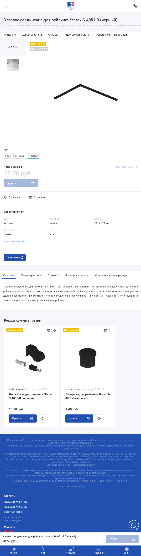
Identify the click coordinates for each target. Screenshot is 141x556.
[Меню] (6, 6)
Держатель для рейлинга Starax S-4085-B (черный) (30, 396)
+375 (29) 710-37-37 (15, 507)
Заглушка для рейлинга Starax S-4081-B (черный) (87, 396)
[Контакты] (135, 6)
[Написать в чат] (134, 525)
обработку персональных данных (114, 440)
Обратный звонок (13, 512)
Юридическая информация (111, 34)
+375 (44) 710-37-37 (15, 502)
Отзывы (54, 34)
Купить (22, 418)
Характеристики (32, 34)
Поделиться (15, 257)
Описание (10, 34)
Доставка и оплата (77, 34)
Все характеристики (14, 241)
